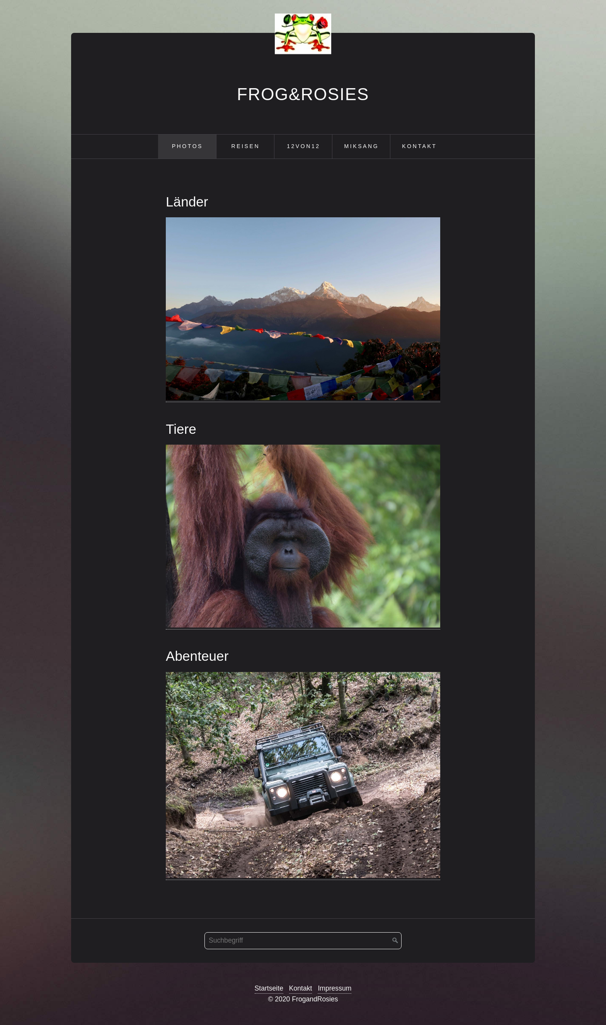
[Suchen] (395, 940)
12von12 (303, 146)
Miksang (361, 146)
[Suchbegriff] (303, 940)
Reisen (246, 146)
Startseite (269, 988)
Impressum (334, 988)
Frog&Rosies (303, 94)
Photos (187, 146)
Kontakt (419, 146)
